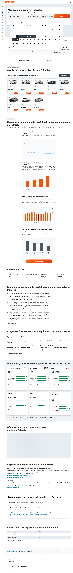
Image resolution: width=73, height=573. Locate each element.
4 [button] (52, 29)
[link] (39, 261)
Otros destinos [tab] (39, 502)
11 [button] (52, 33)
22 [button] (30, 39)
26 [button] (20, 43)
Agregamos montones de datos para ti (39, 566)
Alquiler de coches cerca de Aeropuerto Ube (38, 515)
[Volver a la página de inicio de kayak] (9, 2)
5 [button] (20, 33)
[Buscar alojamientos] (2, 9)
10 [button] (13, 36)
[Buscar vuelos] (2, 6)
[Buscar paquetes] (2, 15)
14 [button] (27, 36)
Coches (13, 550)
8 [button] (30, 33)
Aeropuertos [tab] (12, 502)
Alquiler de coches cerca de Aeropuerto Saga (57, 511)
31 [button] (13, 46)
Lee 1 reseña (57, 372)
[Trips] (2, 32)
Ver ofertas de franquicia (13, 487)
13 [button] (23, 36)
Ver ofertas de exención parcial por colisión (17, 475)
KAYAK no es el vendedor (39, 564)
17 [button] (13, 39)
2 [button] (34, 29)
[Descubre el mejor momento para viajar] (2, 25)
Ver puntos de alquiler (22, 384)
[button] (2, 2)
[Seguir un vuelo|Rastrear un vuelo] (2, 22)
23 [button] (34, 39)
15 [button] (30, 36)
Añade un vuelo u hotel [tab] (22, 502)
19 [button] (20, 39)
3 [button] (13, 33)
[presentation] (70, 363)
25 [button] (17, 43)
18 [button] (17, 39)
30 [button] (34, 43)
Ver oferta (16, 92)
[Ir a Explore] (2, 19)
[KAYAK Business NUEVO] (2, 28)
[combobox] (15, 13)
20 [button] (24, 39)
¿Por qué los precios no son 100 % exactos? (39, 569)
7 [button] (27, 33)
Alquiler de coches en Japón (34, 550)
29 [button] (30, 43)
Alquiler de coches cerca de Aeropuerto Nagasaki (19, 515)
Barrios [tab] (32, 502)
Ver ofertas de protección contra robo (16, 477)
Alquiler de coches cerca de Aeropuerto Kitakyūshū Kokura (38, 511)
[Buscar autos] (2, 12)
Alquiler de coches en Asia (22, 550)
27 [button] (24, 43)
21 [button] (27, 39)
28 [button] (27, 43)
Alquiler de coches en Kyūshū (13, 551)
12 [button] (20, 36)
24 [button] (13, 43)
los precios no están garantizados (39, 559)
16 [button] (34, 36)
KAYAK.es (9, 550)
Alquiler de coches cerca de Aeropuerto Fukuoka (19, 511)
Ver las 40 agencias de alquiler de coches (17, 420)
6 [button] (59, 29)
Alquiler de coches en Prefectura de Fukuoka (50, 550)
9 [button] (34, 33)
